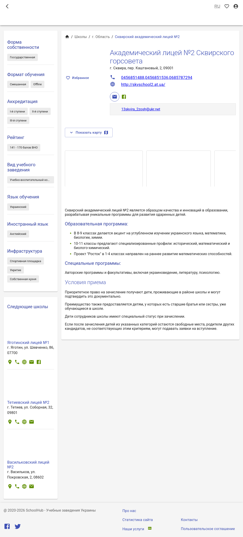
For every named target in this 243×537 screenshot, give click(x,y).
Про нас (129, 511)
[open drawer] (7, 6)
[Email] (114, 96)
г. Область (101, 37)
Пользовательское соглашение (208, 529)
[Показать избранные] (226, 6)
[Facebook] (123, 96)
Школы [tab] (121, 19)
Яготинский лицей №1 (28, 342)
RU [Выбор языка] (217, 6)
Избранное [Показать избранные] (78, 78)
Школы (81, 37)
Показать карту (88, 132)
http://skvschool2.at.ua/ (143, 84)
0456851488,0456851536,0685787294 (156, 77)
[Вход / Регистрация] (235, 6)
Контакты (189, 520)
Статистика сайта (138, 520)
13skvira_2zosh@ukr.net (140, 109)
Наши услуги (133, 529)
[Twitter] (17, 527)
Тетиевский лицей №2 (28, 402)
